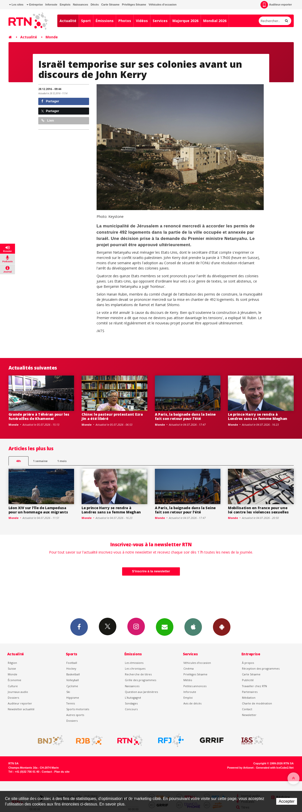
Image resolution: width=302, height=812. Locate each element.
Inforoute (51, 4)
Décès (95, 4)
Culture (13, 686)
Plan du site (62, 771)
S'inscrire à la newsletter (151, 571)
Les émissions (134, 662)
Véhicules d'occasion (162, 4)
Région (12, 662)
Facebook (79, 626)
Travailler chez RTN (254, 686)
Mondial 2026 (214, 20)
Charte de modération (257, 703)
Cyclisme (72, 686)
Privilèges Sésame (134, 4)
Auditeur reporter (20, 703)
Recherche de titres (138, 674)
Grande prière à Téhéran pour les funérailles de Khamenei (39, 416)
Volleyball (72, 680)
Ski (68, 691)
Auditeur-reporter (276, 5)
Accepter (286, 801)
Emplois (65, 4)
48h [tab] (18, 461)
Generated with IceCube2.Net (274, 767)
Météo (187, 680)
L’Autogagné (133, 697)
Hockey (71, 668)
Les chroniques (135, 668)
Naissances (80, 4)
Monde (52, 37)
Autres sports (75, 714)
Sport (86, 20)
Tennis (70, 703)
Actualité (68, 20)
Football (71, 662)
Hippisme (72, 697)
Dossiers (13, 697)
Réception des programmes (260, 668)
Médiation (248, 697)
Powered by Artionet (240, 767)
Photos (124, 20)
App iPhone (193, 626)
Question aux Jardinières (141, 691)
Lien (47, 120)
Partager (50, 101)
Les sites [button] (16, 4)
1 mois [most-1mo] (62, 461)
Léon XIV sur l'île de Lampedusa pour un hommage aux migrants (38, 509)
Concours (131, 709)
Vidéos (142, 20)
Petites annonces (194, 686)
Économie (14, 680)
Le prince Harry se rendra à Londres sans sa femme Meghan (257, 416)
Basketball (73, 674)
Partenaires (249, 691)
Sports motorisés (77, 709)
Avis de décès (192, 703)
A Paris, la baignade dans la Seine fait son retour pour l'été (185, 416)
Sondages (131, 703)
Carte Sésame (110, 4)
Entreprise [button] (35, 4)
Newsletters (164, 626)
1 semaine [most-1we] (40, 461)
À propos (248, 662)
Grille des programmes (140, 680)
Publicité (248, 680)
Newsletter (249, 714)
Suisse (12, 668)
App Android (221, 626)
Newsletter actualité (21, 709)
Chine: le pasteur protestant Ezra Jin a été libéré (112, 416)
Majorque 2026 (185, 20)
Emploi (188, 697)
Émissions (105, 20)
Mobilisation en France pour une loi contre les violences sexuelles (258, 509)
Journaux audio (18, 691)
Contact (247, 709)
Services (160, 20)
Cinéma (188, 668)
